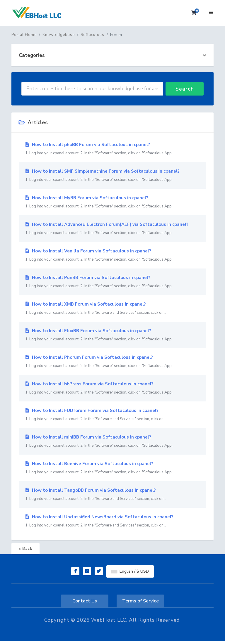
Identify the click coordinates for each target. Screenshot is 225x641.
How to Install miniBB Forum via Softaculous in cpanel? (112, 441)
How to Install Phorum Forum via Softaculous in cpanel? (112, 361)
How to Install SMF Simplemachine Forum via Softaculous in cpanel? (112, 175)
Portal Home (24, 34)
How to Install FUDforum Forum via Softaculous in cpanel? (112, 415)
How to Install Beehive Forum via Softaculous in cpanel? (112, 468)
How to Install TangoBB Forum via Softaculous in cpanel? (112, 494)
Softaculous (92, 34)
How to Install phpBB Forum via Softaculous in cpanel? (112, 149)
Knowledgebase (58, 34)
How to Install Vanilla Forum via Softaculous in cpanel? (112, 255)
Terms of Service (140, 601)
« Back (25, 548)
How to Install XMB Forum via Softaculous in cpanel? (112, 308)
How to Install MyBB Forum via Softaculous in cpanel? (112, 202)
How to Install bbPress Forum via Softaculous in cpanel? (112, 388)
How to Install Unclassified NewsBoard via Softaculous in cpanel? (112, 521)
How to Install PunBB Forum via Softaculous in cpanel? (112, 282)
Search (184, 88)
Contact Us (84, 601)
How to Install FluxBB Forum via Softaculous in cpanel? (112, 335)
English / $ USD (130, 571)
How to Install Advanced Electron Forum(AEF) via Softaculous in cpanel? (112, 228)
